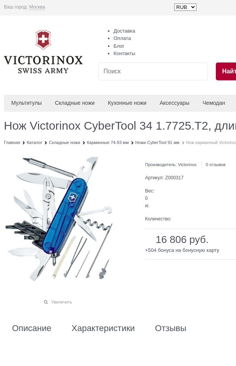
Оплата (122, 38)
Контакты (124, 53)
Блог (119, 46)
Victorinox (187, 164)
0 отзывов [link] (216, 164)
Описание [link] (31, 328)
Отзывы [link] (170, 328)
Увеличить (61, 302)
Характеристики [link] (103, 328)
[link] (37, 7)
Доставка (124, 31)
